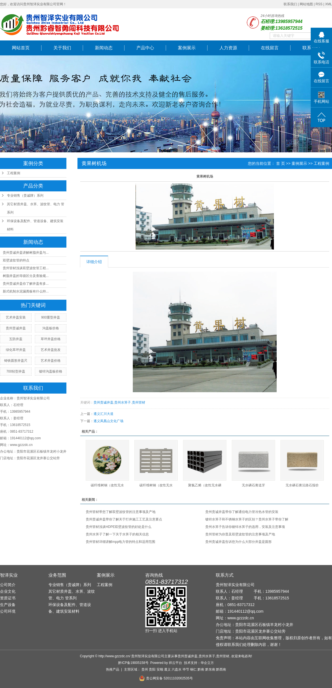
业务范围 (57, 575)
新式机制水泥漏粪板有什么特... (26, 291)
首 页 (280, 163)
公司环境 (7, 611)
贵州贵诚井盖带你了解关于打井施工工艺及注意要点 (124, 519)
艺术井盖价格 (51, 361)
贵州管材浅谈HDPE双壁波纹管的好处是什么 (118, 527)
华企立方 (207, 663)
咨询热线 (154, 575)
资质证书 (7, 598)
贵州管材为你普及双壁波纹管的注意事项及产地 (240, 534)
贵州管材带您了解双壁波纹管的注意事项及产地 (120, 512)
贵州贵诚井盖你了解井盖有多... (26, 284)
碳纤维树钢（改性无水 (107, 485)
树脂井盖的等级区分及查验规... (26, 276)
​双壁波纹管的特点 (16, 260)
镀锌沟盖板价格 (50, 371)
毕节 (186, 669)
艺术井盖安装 (16, 317)
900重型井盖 (50, 317)
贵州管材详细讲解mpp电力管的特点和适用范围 (120, 542)
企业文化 (7, 591)
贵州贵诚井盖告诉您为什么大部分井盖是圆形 (238, 542)
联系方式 (225, 575)
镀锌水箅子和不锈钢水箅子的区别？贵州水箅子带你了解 (246, 519)
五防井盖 (15, 339)
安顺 (160, 669)
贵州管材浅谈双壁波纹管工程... (26, 268)
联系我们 (290, 4)
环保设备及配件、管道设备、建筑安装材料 (35, 225)
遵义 (167, 669)
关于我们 (62, 47)
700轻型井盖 (15, 371)
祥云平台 (175, 663)
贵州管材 (138, 402)
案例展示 (187, 47)
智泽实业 (9, 575)
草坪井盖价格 (51, 339)
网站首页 (21, 47)
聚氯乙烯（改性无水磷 (204, 485)
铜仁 (193, 669)
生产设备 (7, 604)
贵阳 (152, 669)
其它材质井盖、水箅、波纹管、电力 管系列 (35, 208)
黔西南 (221, 669)
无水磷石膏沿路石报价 (302, 485)
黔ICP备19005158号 (133, 663)
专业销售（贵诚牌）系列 (25, 195)
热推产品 (112, 669)
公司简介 (7, 584)
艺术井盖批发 (51, 350)
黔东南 (210, 669)
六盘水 (176, 669)
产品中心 (145, 47)
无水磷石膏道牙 (253, 485)
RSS (319, 4)
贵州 (144, 669)
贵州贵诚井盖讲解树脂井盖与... (26, 253)
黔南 (201, 669)
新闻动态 (104, 47)
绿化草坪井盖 (16, 350)
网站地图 (306, 4)
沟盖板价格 (50, 328)
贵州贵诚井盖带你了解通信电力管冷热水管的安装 (241, 512)
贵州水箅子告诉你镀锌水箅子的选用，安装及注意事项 (245, 527)
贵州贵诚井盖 (16, 328)
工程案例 (13, 173)
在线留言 (270, 47)
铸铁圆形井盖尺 (15, 361)
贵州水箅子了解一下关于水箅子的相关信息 (117, 534)
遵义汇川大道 (103, 414)
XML (328, 4)
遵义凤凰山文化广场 (108, 421)
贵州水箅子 (122, 402)
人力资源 (228, 47)
